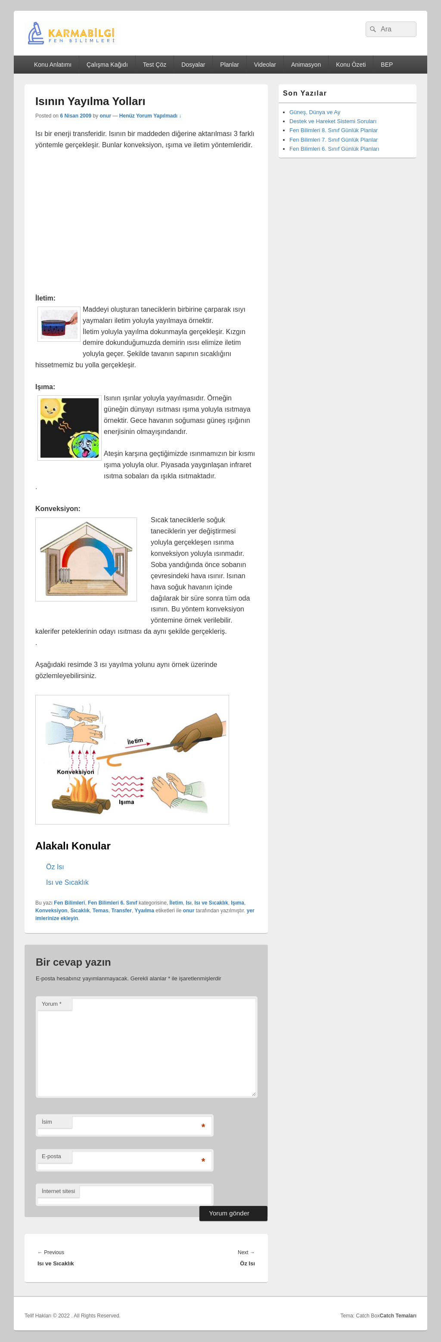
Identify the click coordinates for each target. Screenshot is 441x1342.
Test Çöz (154, 64)
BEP (387, 64)
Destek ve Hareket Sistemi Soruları (332, 121)
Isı (189, 903)
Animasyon (306, 64)
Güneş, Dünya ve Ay (314, 112)
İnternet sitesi (58, 1191)
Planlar (229, 64)
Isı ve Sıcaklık (211, 903)
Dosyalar (193, 64)
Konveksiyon (51, 911)
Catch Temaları (398, 1316)
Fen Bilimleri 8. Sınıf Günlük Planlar (333, 130)
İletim (176, 903)
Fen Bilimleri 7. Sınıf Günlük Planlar (333, 139)
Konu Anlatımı (52, 64)
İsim (47, 1122)
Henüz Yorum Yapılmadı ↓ (150, 116)
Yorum (52, 1004)
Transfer (122, 911)
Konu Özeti (351, 64)
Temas (101, 911)
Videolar (265, 64)
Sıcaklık (80, 911)
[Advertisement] (146, 221)
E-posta (51, 1156)
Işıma (237, 903)
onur (105, 116)
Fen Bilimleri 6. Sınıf (112, 903)
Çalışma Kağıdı (107, 64)
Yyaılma (144, 911)
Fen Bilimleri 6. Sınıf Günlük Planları (334, 149)
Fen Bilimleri (69, 903)
